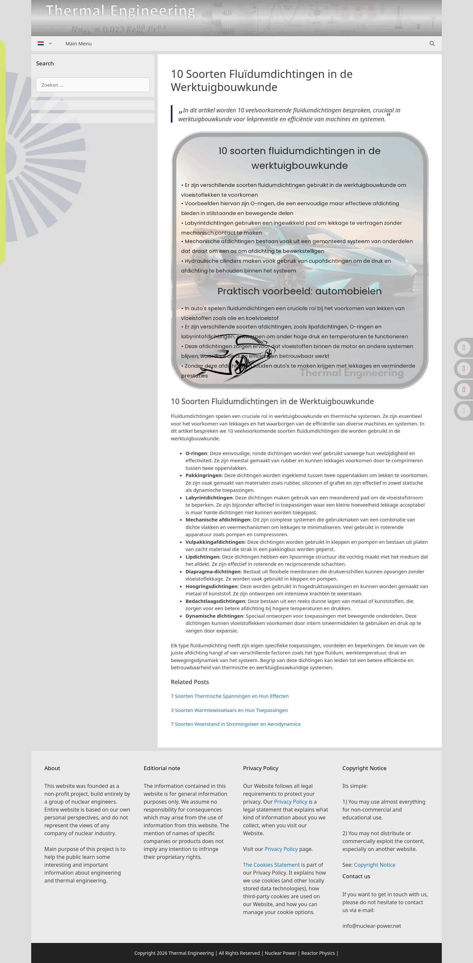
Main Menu (79, 43)
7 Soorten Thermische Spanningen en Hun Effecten (230, 696)
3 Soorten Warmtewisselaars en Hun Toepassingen (229, 710)
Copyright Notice (374, 864)
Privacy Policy (290, 801)
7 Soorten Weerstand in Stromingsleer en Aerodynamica (236, 724)
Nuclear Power (280, 953)
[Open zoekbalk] (432, 43)
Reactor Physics (318, 953)
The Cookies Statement (271, 864)
